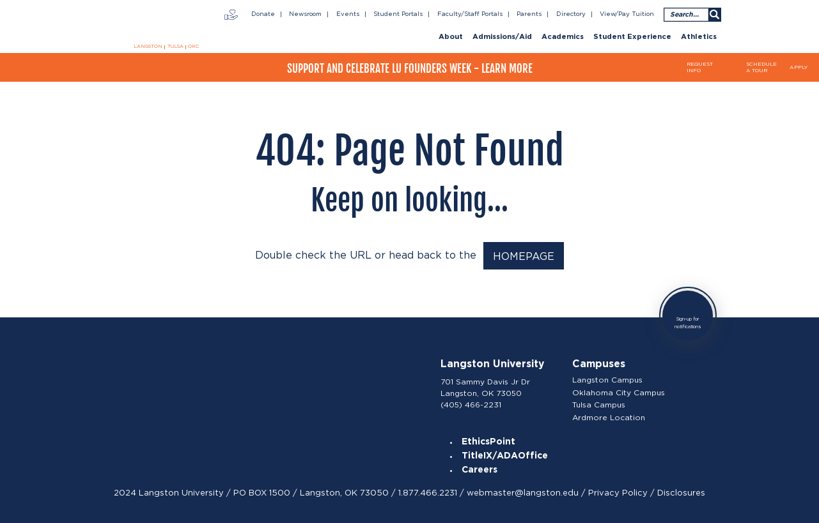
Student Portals (398, 14)
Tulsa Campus (598, 405)
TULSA (175, 46)
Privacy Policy (618, 492)
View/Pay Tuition (627, 14)
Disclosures (681, 492)
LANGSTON (148, 46)
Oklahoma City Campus (618, 393)
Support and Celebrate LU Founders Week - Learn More (410, 68)
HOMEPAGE (523, 256)
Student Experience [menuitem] (632, 37)
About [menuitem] (451, 37)
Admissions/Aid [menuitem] (502, 37)
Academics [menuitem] (563, 37)
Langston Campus (607, 380)
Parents (529, 14)
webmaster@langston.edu (523, 492)
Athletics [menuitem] (699, 37)
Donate (263, 14)
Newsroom (305, 14)
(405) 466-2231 (471, 404)
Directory (571, 14)
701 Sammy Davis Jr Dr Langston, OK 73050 (485, 387)
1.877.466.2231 (427, 492)
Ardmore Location (608, 417)
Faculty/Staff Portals (470, 14)
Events (347, 14)
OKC (193, 46)
